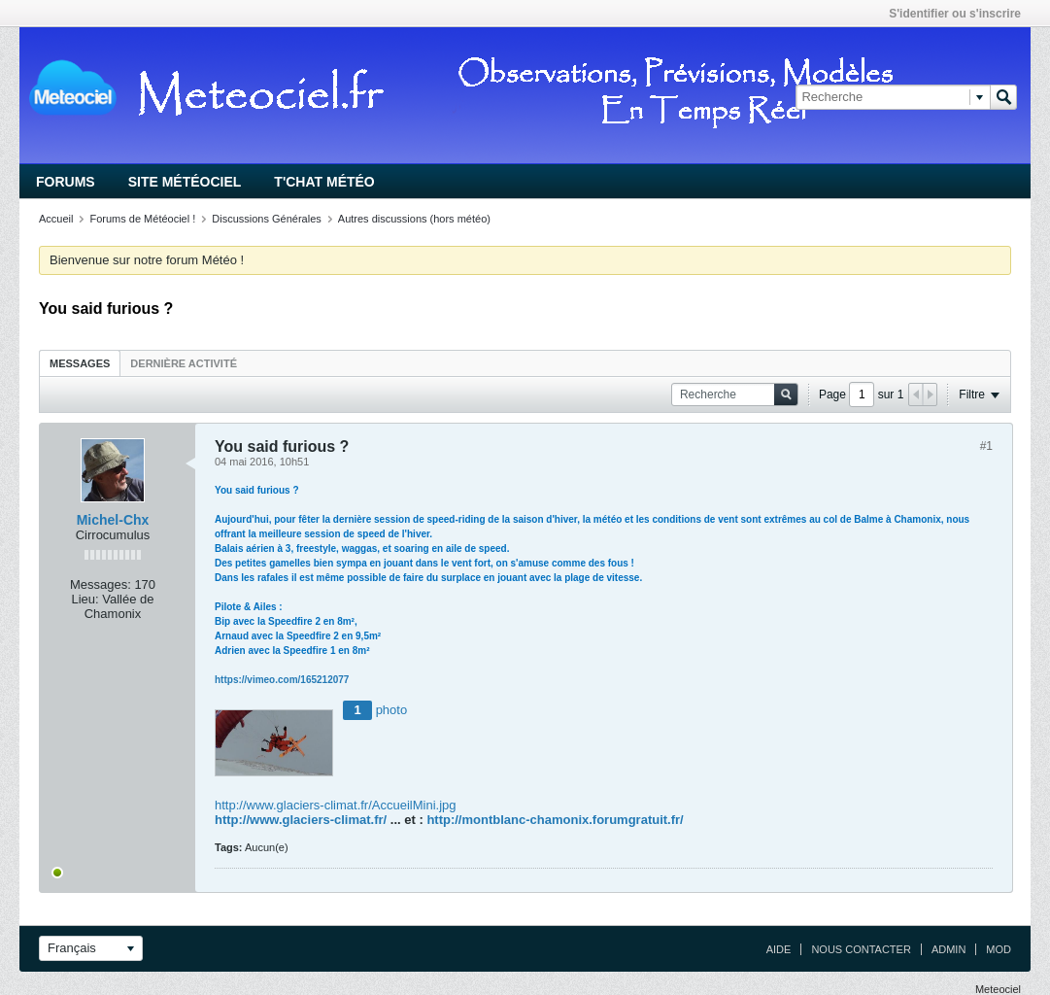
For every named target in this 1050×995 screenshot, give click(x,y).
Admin (948, 949)
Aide (779, 949)
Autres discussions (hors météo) (414, 218)
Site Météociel (185, 181)
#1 (986, 446)
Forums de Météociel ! (142, 218)
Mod (998, 949)
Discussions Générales (267, 218)
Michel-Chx (113, 520)
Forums (65, 181)
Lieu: (84, 599)
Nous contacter (860, 949)
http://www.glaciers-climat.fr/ (301, 819)
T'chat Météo (324, 181)
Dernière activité (183, 363)
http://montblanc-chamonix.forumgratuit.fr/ (554, 819)
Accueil (56, 218)
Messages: (100, 584)
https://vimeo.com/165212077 (282, 679)
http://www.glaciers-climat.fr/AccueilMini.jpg (336, 805)
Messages (80, 363)
